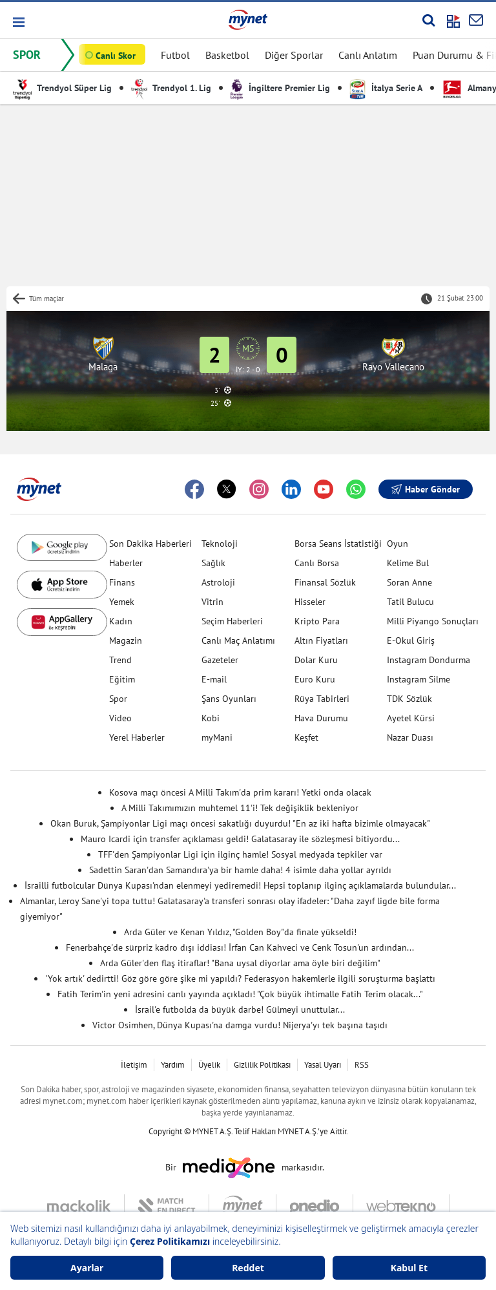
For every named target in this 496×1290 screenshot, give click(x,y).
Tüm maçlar (46, 298)
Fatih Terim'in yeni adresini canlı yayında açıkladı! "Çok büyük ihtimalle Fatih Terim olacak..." (240, 994)
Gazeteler (220, 660)
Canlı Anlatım (367, 54)
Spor (118, 698)
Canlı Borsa (316, 563)
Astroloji (218, 582)
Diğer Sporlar (294, 54)
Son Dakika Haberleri (150, 543)
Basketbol (227, 54)
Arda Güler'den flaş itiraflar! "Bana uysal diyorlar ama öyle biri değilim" (240, 963)
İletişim (134, 1064)
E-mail (214, 679)
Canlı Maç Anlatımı (238, 640)
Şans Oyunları (229, 698)
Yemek (121, 602)
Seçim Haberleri (232, 621)
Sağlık (213, 563)
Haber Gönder (425, 489)
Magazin (125, 640)
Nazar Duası (410, 737)
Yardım (173, 1064)
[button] (18, 22)
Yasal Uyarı (322, 1064)
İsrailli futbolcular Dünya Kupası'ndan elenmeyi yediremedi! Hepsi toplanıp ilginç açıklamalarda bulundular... (240, 885)
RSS (362, 1064)
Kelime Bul (408, 563)
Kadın (120, 621)
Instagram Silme (418, 679)
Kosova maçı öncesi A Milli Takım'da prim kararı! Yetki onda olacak (240, 792)
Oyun (397, 543)
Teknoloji (220, 543)
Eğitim (122, 679)
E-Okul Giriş (411, 640)
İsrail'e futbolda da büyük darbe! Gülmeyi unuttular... (240, 1009)
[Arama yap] (428, 20)
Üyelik (209, 1064)
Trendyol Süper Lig (62, 88)
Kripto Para (317, 621)
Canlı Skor (116, 55)
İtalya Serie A (385, 88)
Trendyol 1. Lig (171, 88)
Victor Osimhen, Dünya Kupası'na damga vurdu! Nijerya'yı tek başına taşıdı (240, 1025)
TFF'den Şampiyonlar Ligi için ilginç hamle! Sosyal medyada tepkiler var (240, 854)
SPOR (27, 54)
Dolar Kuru (316, 660)
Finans (122, 582)
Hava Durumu (321, 718)
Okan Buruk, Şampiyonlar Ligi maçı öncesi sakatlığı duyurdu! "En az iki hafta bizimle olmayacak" (240, 823)
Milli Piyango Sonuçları (433, 621)
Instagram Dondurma (428, 660)
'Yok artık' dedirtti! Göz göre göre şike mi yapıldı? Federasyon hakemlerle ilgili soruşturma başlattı (240, 978)
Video (120, 718)
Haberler (126, 563)
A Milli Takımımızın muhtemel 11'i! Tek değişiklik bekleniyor (239, 808)
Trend (120, 660)
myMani (217, 737)
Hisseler (310, 602)
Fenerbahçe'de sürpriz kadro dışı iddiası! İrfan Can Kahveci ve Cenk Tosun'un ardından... (240, 947)
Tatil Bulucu (410, 602)
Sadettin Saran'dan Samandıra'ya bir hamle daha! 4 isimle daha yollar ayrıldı (240, 870)
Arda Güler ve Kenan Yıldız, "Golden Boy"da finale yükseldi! (240, 932)
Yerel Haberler (137, 737)
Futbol (175, 54)
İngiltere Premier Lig (280, 88)
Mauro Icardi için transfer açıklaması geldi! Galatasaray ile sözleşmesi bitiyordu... (240, 839)
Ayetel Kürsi (411, 718)
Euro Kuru (314, 679)
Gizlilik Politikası (262, 1064)
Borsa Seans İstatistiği (338, 543)
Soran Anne (409, 582)
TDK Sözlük (409, 698)
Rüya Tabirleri (321, 698)
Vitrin (212, 602)
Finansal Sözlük (325, 582)
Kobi (211, 718)
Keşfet (306, 737)
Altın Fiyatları (321, 640)
